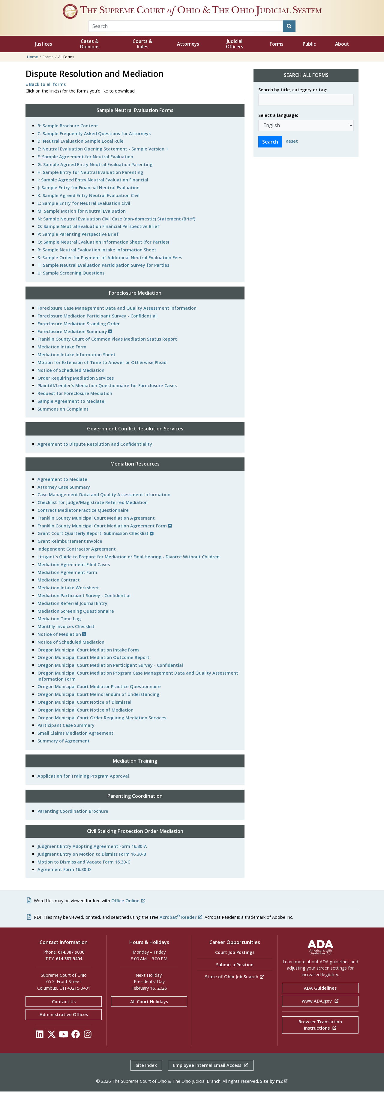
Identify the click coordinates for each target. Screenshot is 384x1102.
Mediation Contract (59, 590)
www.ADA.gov (320, 1011)
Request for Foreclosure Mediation (75, 404)
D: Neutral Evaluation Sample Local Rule (81, 151)
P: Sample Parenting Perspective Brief (78, 244)
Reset (292, 151)
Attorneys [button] (188, 54)
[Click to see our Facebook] (75, 1046)
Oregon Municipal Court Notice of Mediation (86, 720)
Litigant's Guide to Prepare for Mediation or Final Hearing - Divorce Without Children (129, 567)
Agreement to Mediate (62, 490)
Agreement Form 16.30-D (64, 880)
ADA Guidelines (320, 998)
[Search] (289, 36)
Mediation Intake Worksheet (68, 598)
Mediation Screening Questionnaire (76, 621)
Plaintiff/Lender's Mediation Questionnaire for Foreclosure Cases (107, 396)
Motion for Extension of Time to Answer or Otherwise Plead (102, 373)
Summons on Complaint (63, 419)
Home (32, 67)
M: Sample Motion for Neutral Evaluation (82, 221)
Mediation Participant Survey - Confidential (84, 606)
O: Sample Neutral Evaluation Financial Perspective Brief (98, 237)
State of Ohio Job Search (234, 987)
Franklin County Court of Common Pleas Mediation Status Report (107, 349)
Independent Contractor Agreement (77, 559)
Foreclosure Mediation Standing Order (79, 334)
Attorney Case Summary (64, 497)
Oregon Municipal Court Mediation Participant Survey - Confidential (110, 676)
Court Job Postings (234, 963)
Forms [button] (277, 54)
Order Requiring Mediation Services (76, 388)
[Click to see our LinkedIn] (39, 1046)
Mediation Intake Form (62, 357)
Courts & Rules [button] (142, 54)
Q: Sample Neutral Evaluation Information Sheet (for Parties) (103, 252)
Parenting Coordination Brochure (73, 821)
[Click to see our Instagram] (87, 1046)
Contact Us (64, 1012)
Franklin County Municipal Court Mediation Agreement (96, 528)
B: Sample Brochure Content (68, 136)
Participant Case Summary (66, 736)
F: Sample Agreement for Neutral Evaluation (85, 167)
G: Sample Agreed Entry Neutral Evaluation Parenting (95, 175)
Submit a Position (235, 975)
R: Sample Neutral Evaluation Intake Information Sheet (97, 260)
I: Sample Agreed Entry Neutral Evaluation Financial (93, 190)
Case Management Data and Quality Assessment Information (104, 505)
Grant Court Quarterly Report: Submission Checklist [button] (96, 544)
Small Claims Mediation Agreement (75, 743)
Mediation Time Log (59, 629)
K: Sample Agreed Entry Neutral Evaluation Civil (89, 206)
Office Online (128, 911)
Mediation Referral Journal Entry (72, 614)
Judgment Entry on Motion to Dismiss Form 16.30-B (92, 864)
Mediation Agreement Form (67, 583)
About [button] (342, 54)
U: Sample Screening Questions (71, 283)
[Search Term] (185, 36)
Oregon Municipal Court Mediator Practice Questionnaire (99, 697)
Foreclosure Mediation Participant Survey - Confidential (97, 326)
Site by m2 (274, 1091)
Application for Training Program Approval (83, 786)
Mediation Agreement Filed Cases (74, 575)
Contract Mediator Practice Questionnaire (83, 521)
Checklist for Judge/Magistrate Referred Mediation (93, 513)
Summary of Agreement (64, 751)
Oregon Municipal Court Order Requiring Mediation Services (102, 728)
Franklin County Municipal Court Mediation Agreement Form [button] (105, 536)
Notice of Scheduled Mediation (71, 381)
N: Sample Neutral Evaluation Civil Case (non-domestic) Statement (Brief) (116, 229)
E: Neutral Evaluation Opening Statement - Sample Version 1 (103, 159)
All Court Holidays (149, 1012)
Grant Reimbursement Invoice (70, 551)
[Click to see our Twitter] (51, 1046)
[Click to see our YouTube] (63, 1046)
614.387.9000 (71, 962)
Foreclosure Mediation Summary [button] (75, 342)
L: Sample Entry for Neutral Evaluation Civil (84, 214)
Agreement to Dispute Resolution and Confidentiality (95, 454)
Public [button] (309, 54)
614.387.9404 (69, 969)
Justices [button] (43, 54)
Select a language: (278, 126)
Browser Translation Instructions (320, 1035)
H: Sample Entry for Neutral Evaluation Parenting (90, 183)
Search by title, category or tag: (292, 100)
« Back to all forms (46, 95)
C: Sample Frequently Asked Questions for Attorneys (94, 144)
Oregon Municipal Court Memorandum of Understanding (98, 705)
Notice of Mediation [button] (62, 645)
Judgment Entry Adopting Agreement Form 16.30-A (92, 857)
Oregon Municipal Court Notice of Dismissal (84, 712)
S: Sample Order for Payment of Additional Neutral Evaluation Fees (110, 268)
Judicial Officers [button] (234, 54)
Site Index (146, 1076)
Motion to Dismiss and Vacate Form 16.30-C (84, 872)
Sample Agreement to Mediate (71, 411)
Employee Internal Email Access (210, 1076)
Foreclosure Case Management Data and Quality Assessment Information (117, 318)
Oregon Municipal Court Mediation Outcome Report (93, 668)
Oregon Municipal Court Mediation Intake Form (88, 660)
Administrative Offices (64, 1025)
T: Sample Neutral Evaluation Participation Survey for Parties (103, 275)
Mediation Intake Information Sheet (77, 365)
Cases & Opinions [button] (90, 54)
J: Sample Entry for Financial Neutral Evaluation (89, 198)
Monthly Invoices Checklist (66, 637)
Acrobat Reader (181, 927)
